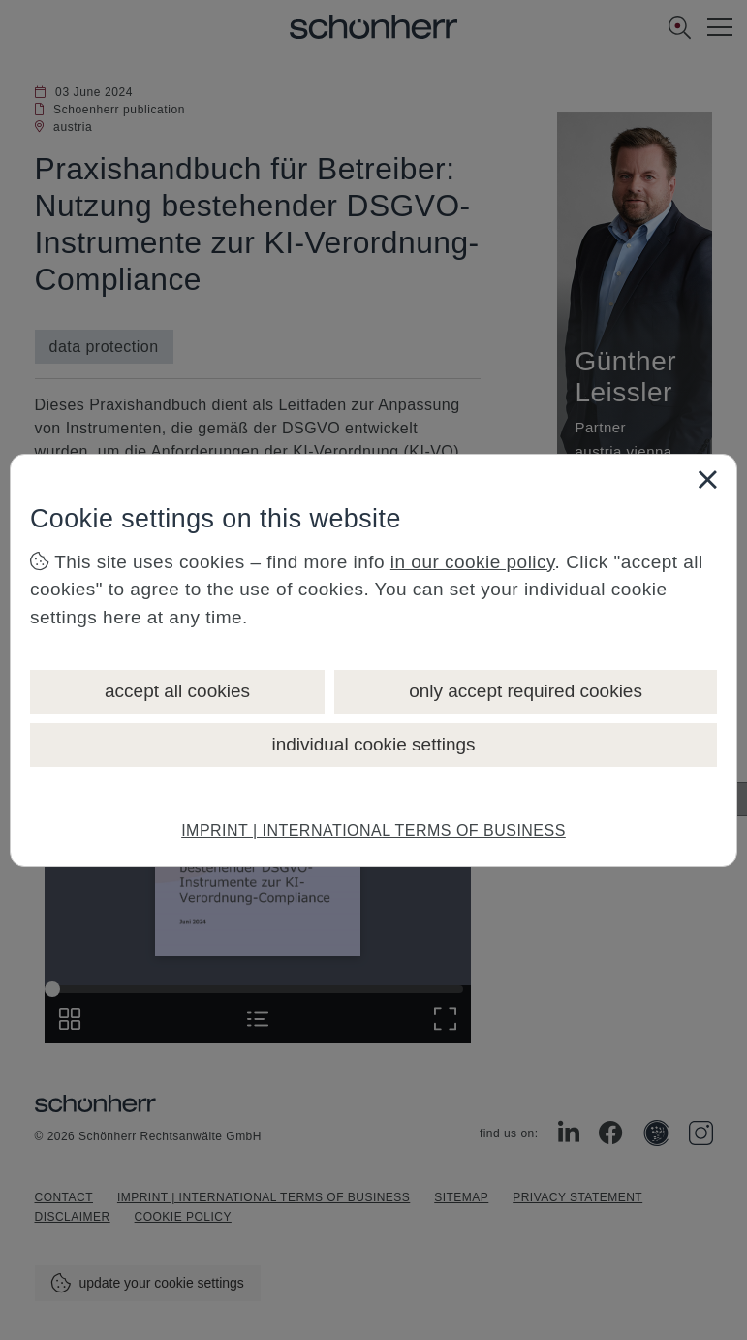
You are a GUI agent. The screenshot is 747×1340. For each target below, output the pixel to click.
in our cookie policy (472, 562)
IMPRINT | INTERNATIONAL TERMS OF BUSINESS (373, 830)
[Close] (707, 479)
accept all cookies (177, 691)
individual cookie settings (373, 744)
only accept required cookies (525, 691)
